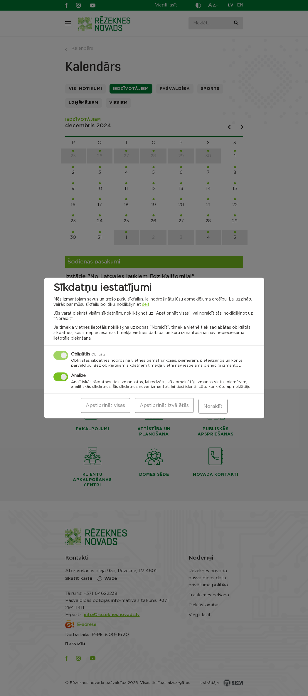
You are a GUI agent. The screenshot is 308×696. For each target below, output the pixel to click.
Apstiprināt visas (105, 406)
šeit (145, 305)
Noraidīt (213, 406)
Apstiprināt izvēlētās (164, 406)
